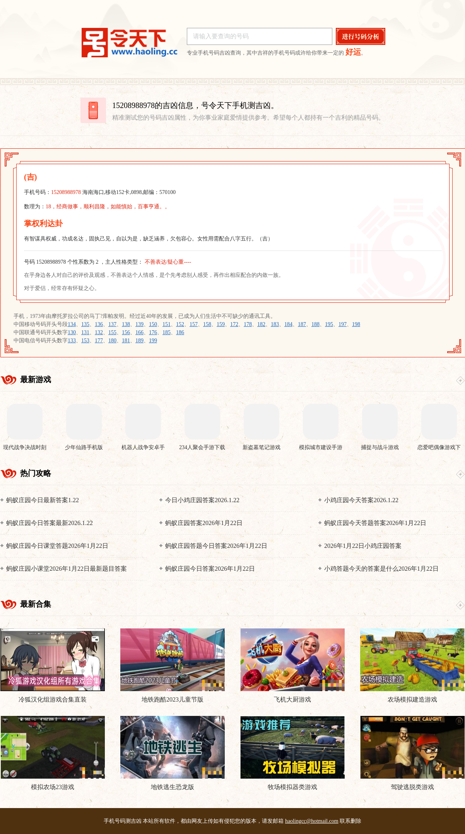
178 (248, 324)
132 (99, 332)
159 (221, 324)
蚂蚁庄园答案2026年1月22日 (204, 523)
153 (85, 340)
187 (302, 324)
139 (139, 324)
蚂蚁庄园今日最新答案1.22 (42, 500)
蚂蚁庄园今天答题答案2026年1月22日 (375, 523)
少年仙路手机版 (84, 447)
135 (85, 324)
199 (153, 340)
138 (126, 324)
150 (153, 324)
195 (329, 324)
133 (72, 340)
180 (112, 340)
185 (166, 332)
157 (194, 324)
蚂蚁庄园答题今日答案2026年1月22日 (216, 545)
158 (207, 324)
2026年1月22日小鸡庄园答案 (363, 545)
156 (126, 332)
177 (99, 340)
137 (112, 324)
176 (153, 332)
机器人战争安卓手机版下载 (143, 447)
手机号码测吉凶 (123, 821)
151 (166, 324)
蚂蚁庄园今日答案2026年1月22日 (210, 568)
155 (112, 332)
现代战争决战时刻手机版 (24, 447)
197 (342, 324)
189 (139, 340)
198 (356, 324)
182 (261, 324)
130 (72, 332)
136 (99, 324)
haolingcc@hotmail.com (311, 821)
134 (72, 324)
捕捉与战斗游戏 (380, 447)
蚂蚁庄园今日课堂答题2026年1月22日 (57, 545)
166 (139, 332)
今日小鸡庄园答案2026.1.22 (202, 500)
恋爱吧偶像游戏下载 (439, 447)
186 (180, 332)
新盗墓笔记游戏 (261, 447)
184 (288, 324)
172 (234, 324)
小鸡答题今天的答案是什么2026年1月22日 (381, 568)
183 (275, 324)
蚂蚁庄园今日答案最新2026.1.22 (49, 523)
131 (85, 332)
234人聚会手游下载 (202, 447)
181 (126, 340)
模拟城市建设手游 (320, 447)
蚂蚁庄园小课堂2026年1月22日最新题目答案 (66, 568)
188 (315, 324)
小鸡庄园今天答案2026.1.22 (361, 500)
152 (180, 324)
